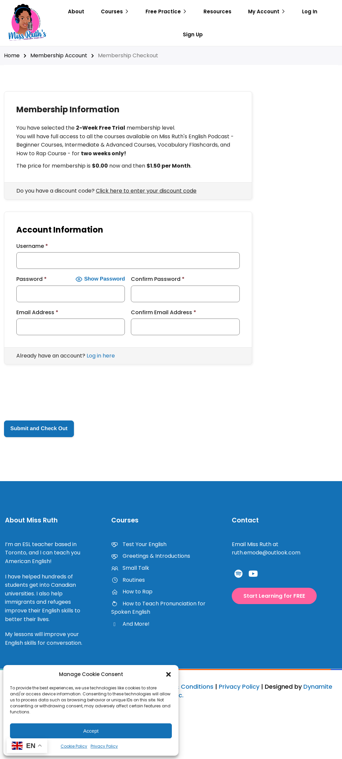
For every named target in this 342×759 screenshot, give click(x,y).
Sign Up (193, 34)
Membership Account (58, 55)
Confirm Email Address (163, 312)
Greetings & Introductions (150, 556)
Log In (309, 11)
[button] (168, 674)
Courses (112, 11)
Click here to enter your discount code (146, 191)
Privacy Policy (104, 746)
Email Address (37, 312)
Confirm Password (157, 279)
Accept (91, 731)
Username (32, 246)
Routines (128, 580)
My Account (263, 11)
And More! (130, 624)
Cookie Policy (74, 746)
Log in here (101, 356)
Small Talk (130, 568)
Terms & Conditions (183, 686)
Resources (217, 11)
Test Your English (139, 544)
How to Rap (132, 591)
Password (31, 279)
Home (12, 55)
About (76, 11)
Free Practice (163, 11)
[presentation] (54, 395)
